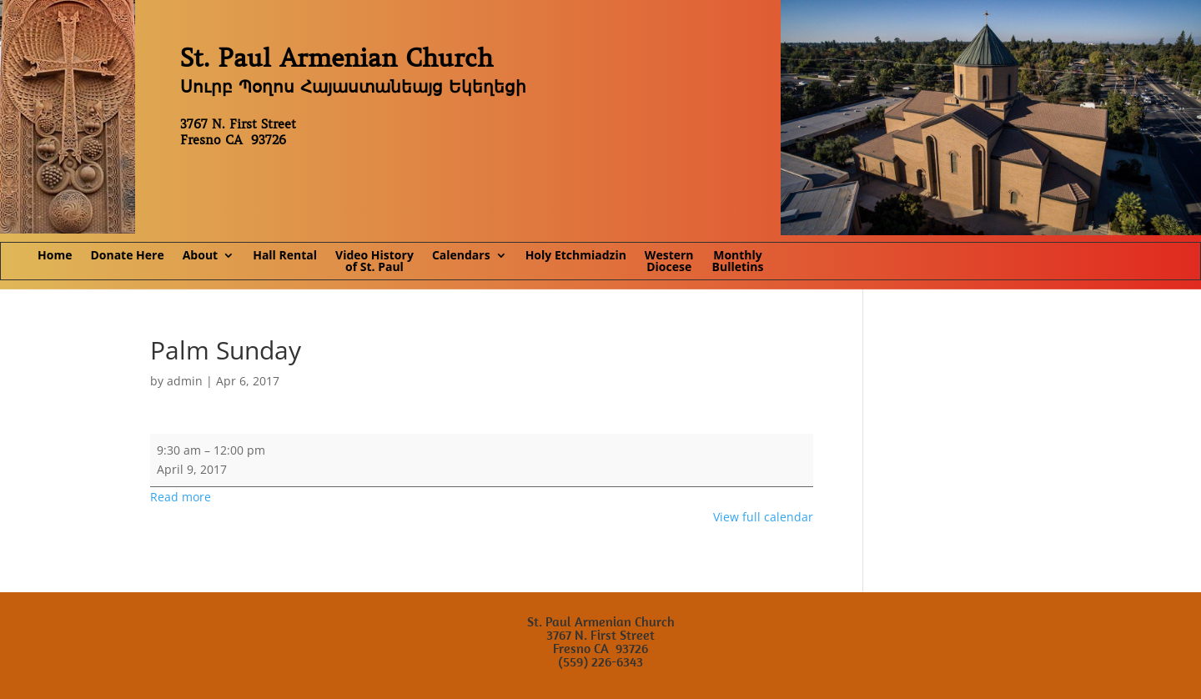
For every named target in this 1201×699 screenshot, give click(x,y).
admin (185, 381)
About (200, 256)
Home (55, 256)
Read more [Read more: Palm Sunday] (180, 497)
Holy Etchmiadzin (575, 256)
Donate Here (126, 256)
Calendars (461, 256)
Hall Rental (285, 256)
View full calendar (763, 517)
